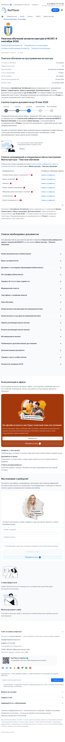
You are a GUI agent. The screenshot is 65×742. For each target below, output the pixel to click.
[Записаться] (32, 438)
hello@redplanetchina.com (10, 639)
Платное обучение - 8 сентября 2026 (15, 19)
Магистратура (49, 16)
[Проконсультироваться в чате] (32, 443)
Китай (22, 16)
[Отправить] (32, 552)
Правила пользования (53, 710)
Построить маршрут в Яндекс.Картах (14, 652)
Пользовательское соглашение (34, 710)
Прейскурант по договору (10, 713)
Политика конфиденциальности (11, 710)
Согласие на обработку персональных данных (35, 713)
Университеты (12, 16)
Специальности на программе (36, 45)
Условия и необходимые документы (15, 48)
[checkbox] (3, 546)
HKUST (38, 16)
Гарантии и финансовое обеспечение (13, 715)
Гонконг (30, 16)
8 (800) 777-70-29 (56, 4)
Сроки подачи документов (11, 45)
